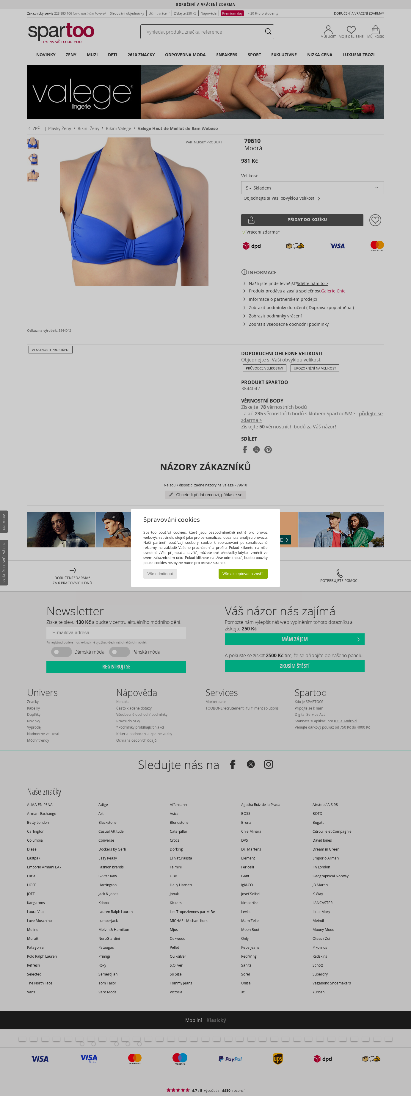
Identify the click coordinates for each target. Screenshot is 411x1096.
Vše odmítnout (160, 574)
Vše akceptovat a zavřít (243, 574)
